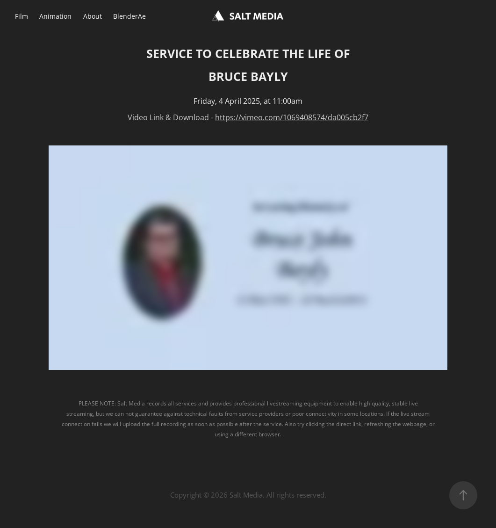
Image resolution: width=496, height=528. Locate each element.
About (92, 16)
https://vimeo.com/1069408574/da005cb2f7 (291, 117)
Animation (55, 16)
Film (21, 16)
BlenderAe (129, 16)
